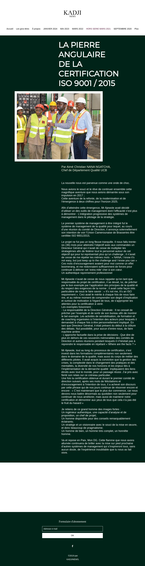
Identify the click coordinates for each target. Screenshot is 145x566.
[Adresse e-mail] (72, 528)
